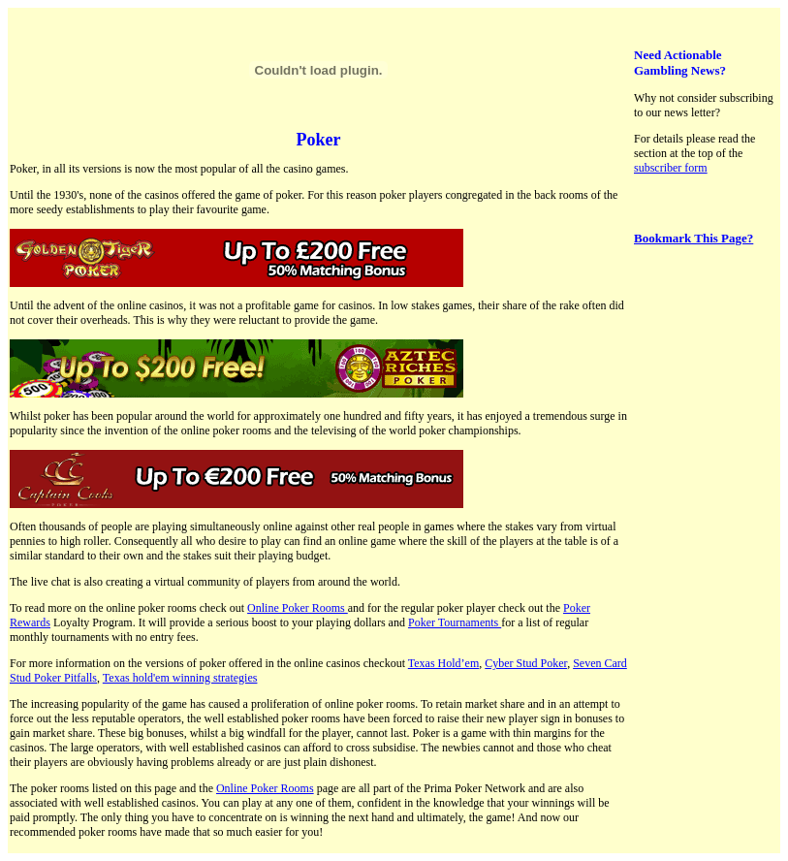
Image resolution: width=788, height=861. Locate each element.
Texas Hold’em (443, 663)
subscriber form (671, 168)
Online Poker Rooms (297, 608)
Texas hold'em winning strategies (180, 678)
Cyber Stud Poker (526, 663)
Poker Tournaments (454, 622)
